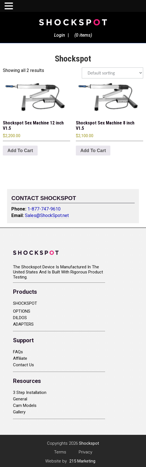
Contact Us (23, 364)
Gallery (19, 412)
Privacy (85, 452)
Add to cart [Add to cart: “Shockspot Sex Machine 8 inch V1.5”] (93, 150)
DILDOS (20, 317)
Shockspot (73, 22)
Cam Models (24, 405)
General (20, 399)
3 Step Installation (29, 392)
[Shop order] (112, 72)
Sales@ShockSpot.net (47, 215)
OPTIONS (21, 311)
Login (59, 35)
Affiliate (20, 358)
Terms (60, 452)
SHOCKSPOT (25, 303)
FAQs (18, 351)
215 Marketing (82, 461)
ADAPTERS (23, 324)
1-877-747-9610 (44, 209)
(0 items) (83, 35)
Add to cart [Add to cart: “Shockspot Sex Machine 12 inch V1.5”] (20, 150)
